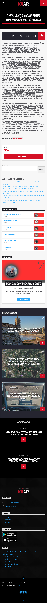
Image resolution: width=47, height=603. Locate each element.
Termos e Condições (11, 564)
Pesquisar (5, 165)
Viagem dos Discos (9, 234)
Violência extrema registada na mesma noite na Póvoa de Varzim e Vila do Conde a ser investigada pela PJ (23, 363)
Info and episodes (23, 300)
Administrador (8, 342)
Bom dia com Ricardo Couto (12, 214)
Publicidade (8, 561)
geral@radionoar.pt (12, 506)
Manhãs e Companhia (10, 221)
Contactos (8, 566)
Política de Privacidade (12, 556)
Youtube (7, 522)
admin (6, 150)
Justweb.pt (20, 585)
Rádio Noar (17, 138)
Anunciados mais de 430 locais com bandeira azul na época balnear (24, 329)
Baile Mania (7, 247)
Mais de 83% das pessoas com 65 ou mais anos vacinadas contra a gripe (24, 433)
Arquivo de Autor (23, 156)
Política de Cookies (11, 559)
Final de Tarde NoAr (10, 240)
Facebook (8, 517)
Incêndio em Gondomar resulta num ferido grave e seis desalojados (24, 460)
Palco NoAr (7, 227)
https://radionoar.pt (12, 502)
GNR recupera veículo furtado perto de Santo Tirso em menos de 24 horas (23, 396)
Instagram (8, 520)
